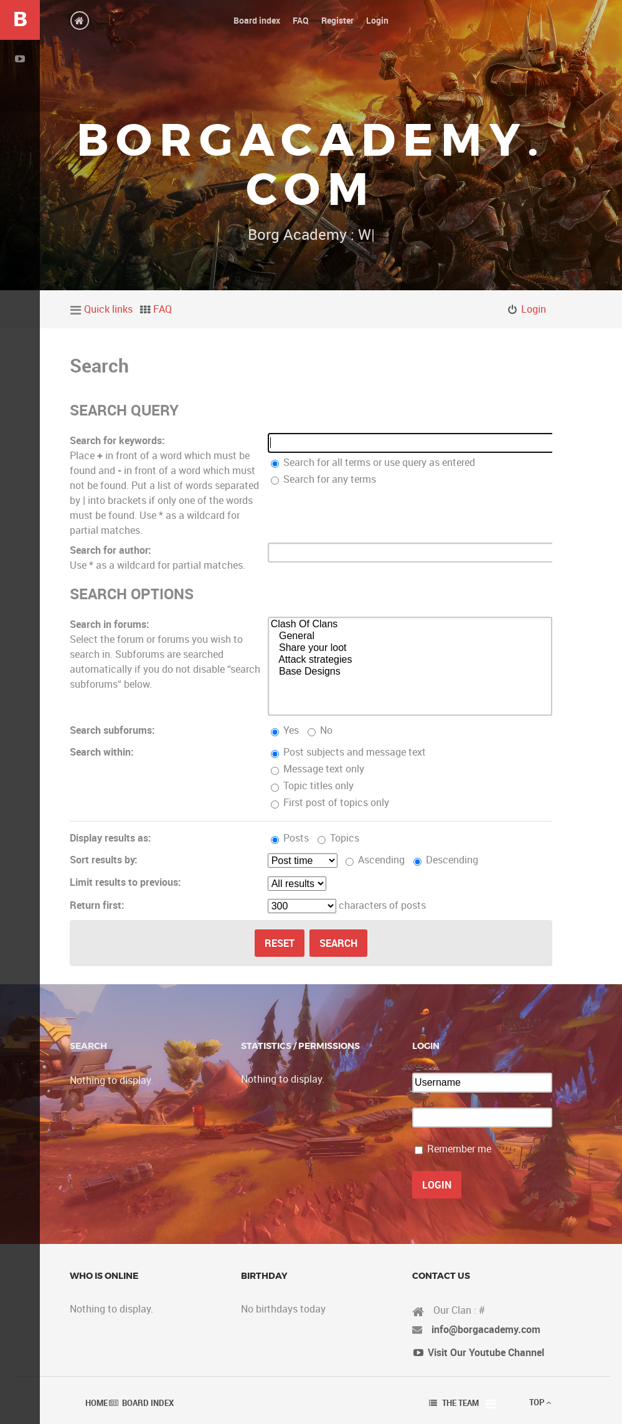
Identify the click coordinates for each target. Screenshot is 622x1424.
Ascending (375, 859)
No (320, 730)
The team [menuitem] (460, 1402)
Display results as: (110, 838)
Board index (148, 1402)
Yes (285, 730)
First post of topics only (330, 802)
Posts (290, 838)
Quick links (108, 309)
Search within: (102, 752)
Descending (445, 859)
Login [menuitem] (533, 309)
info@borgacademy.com (485, 1329)
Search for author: (110, 550)
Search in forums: (109, 624)
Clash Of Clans (410, 624)
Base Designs (410, 672)
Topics (338, 838)
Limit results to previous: (125, 882)
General (410, 636)
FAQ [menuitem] (162, 309)
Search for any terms (318, 479)
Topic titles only (312, 785)
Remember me (459, 1149)
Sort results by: (104, 859)
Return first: (97, 905)
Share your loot (410, 648)
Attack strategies (410, 660)
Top (540, 1402)
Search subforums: (112, 730)
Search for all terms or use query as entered (368, 462)
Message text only (317, 769)
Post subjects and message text (348, 752)
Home (96, 1402)
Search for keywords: (112, 440)
